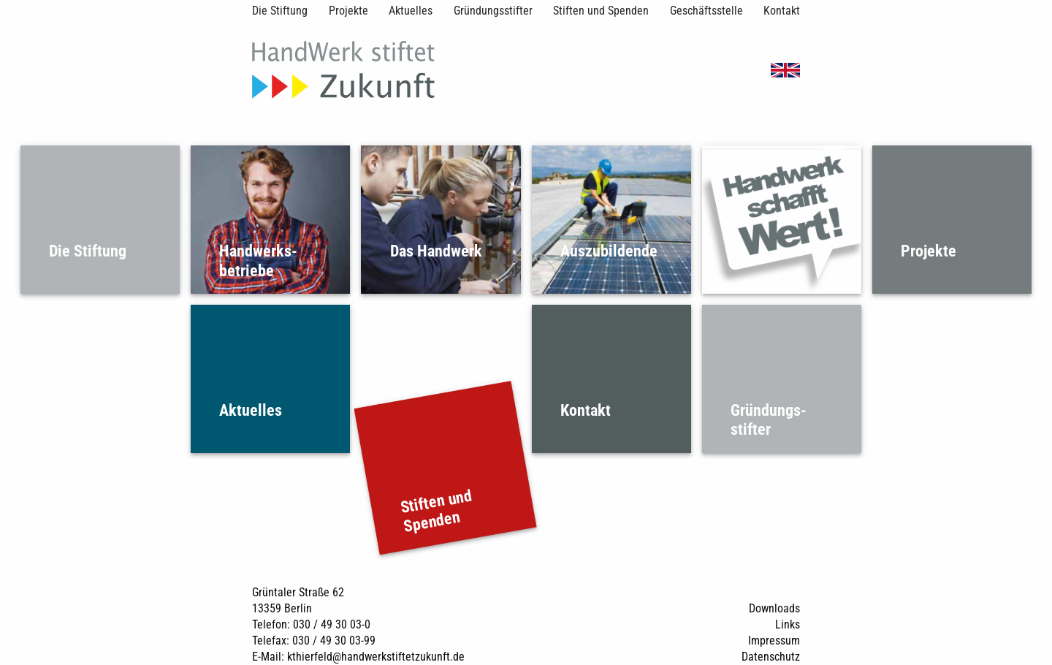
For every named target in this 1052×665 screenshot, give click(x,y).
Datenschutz (771, 657)
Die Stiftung (280, 11)
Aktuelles (410, 11)
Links (787, 624)
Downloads (774, 608)
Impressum (774, 640)
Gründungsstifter (493, 11)
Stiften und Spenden (601, 11)
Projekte (348, 11)
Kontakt (781, 11)
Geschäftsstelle (706, 11)
